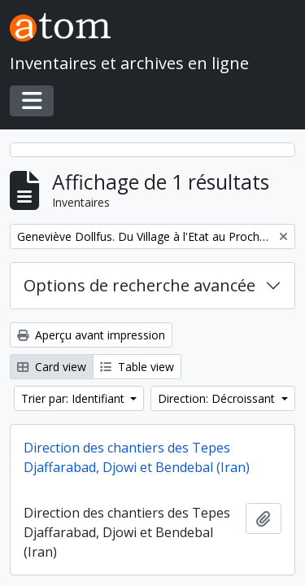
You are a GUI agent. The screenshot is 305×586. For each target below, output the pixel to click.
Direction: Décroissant (218, 398)
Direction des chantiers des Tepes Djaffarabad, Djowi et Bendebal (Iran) (137, 457)
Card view (51, 366)
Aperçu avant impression (91, 335)
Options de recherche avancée (139, 285)
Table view (137, 366)
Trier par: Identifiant (74, 398)
